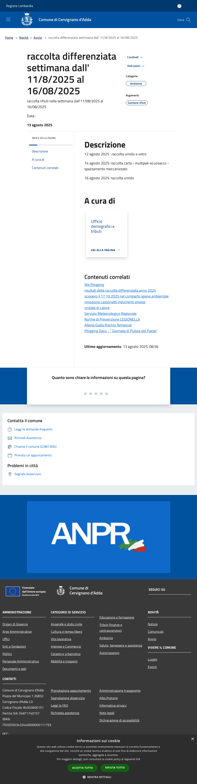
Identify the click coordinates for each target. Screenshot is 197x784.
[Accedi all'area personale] (179, 6)
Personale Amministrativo (20, 661)
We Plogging (94, 284)
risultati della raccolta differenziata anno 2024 (120, 290)
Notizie (153, 624)
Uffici (6, 638)
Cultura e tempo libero (66, 631)
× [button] (192, 739)
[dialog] (98, 759)
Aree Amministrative (17, 631)
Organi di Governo (15, 624)
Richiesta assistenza (65, 712)
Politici (7, 653)
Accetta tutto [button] (82, 768)
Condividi (135, 57)
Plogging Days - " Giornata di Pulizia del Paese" (121, 331)
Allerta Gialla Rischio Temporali (108, 325)
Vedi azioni (136, 66)
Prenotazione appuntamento (71, 690)
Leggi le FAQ (59, 705)
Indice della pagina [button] (44, 138)
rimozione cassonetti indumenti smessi (114, 302)
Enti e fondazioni (14, 646)
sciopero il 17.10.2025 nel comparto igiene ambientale (126, 296)
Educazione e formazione (116, 617)
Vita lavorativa (61, 638)
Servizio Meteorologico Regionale (110, 313)
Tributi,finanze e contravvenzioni (110, 627)
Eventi (152, 666)
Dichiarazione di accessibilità (119, 720)
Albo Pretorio (108, 697)
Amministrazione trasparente (120, 690)
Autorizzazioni (109, 652)
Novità (23, 37)
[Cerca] (188, 19)
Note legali (106, 712)
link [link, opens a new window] (138, 759)
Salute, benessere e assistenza (120, 645)
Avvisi (38, 37)
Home (9, 37)
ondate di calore (97, 308)
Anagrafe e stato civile (66, 624)
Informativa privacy (113, 705)
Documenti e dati (14, 668)
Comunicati (156, 631)
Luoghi (152, 659)
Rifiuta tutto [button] (115, 767)
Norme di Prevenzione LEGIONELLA (112, 319)
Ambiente (106, 637)
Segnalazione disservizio (68, 697)
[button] (99, 777)
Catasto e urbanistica (65, 653)
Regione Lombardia (19, 5)
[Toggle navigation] (8, 19)
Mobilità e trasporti (64, 661)
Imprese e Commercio (66, 646)
